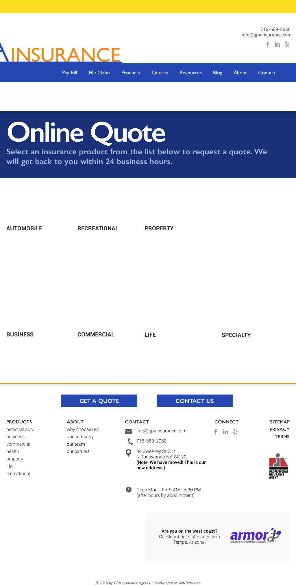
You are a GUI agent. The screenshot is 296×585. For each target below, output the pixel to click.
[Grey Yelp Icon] (287, 44)
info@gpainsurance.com (267, 35)
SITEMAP (280, 422)
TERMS (282, 436)
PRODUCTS (19, 422)
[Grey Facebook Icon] (267, 44)
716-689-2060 (276, 29)
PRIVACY (280, 429)
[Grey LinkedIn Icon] (277, 44)
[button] (131, 72)
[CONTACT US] (195, 401)
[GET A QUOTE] (99, 401)
